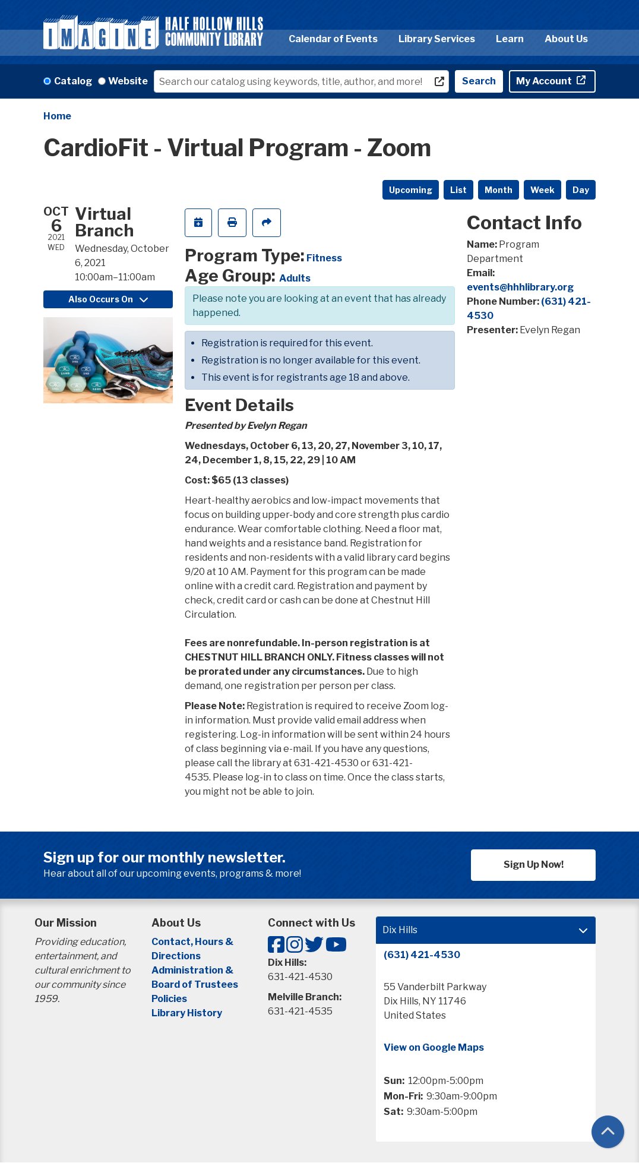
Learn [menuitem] (510, 39)
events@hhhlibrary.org (520, 287)
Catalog (73, 81)
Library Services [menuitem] (436, 39)
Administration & (193, 970)
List (458, 190)
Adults (295, 278)
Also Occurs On (108, 299)
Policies (169, 998)
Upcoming (410, 190)
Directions (176, 956)
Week (542, 190)
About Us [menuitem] (566, 39)
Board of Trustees (194, 984)
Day (580, 190)
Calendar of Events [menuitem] (333, 39)
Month (499, 190)
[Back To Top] (607, 1131)
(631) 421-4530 (422, 954)
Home (57, 116)
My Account (545, 81)
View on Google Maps (434, 1047)
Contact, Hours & (193, 941)
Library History (186, 1013)
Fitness (324, 258)
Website (128, 81)
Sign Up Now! (534, 864)
